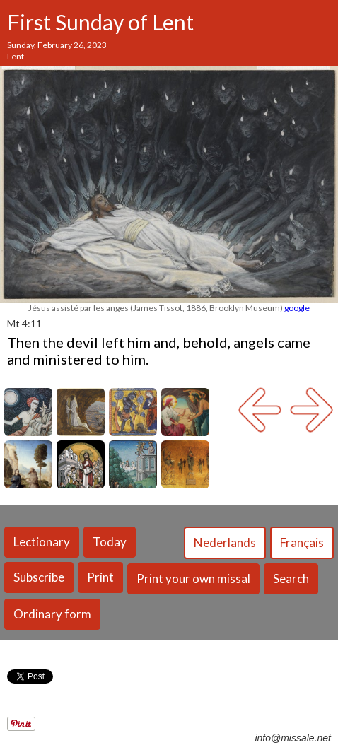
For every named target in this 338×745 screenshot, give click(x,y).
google (297, 308)
